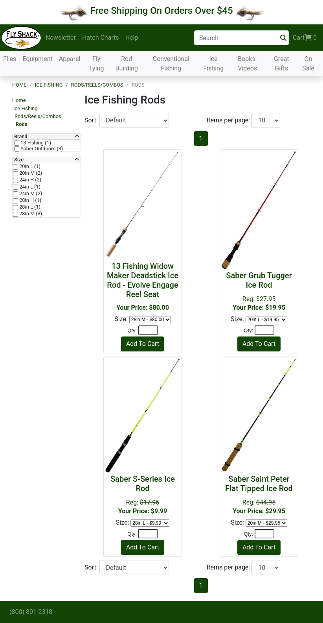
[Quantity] (148, 330)
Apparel (70, 59)
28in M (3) (30, 213)
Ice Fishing (213, 63)
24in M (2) (30, 193)
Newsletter (61, 37)
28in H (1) (29, 200)
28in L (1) (29, 207)
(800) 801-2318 (30, 612)
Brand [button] (21, 136)
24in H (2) (29, 180)
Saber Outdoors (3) (41, 149)
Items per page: (229, 120)
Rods (21, 124)
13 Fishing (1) (35, 143)
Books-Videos (247, 63)
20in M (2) (30, 173)
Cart (305, 38)
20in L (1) (29, 166)
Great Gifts (281, 63)
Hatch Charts (100, 37)
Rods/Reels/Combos (97, 85)
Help (131, 37)
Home (19, 85)
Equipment (37, 59)
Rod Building (127, 63)
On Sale (308, 63)
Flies (9, 59)
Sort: (91, 120)
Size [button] (19, 160)
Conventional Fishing (171, 63)
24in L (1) (29, 187)
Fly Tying (96, 63)
